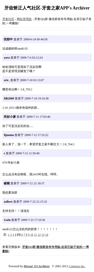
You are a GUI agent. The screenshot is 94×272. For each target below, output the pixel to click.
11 (35, 234)
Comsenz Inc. (77, 266)
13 (42, 234)
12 (39, 234)
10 (31, 234)
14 (46, 234)
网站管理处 (24, 19)
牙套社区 (8, 19)
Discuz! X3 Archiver (37, 266)
